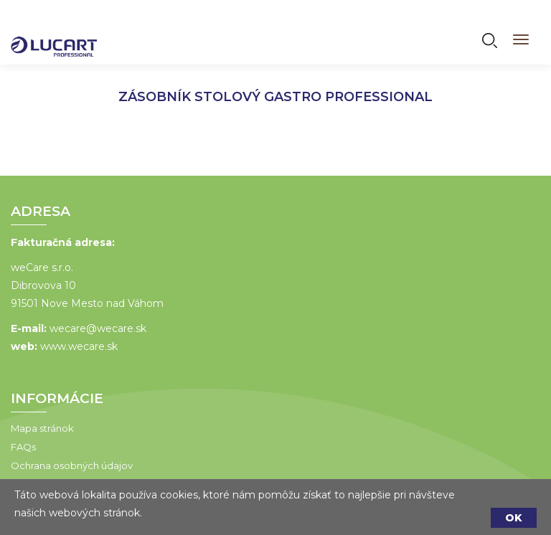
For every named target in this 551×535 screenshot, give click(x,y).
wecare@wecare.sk (98, 328)
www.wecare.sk (79, 346)
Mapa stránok (42, 428)
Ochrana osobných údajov (72, 465)
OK (513, 517)
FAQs (23, 447)
